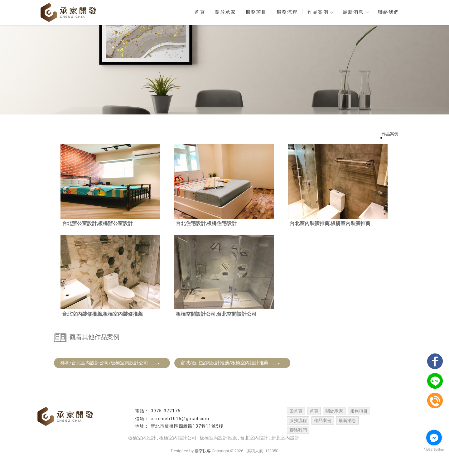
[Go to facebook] (434, 437)
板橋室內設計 (142, 438)
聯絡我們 (388, 12)
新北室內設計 (285, 438)
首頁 (200, 12)
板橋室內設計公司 (177, 438)
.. (245, 451)
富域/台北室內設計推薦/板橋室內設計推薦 (231, 363)
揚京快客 (203, 451)
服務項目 (256, 12)
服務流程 (287, 12)
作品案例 (320, 12)
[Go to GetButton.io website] (434, 450)
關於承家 (225, 12)
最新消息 (355, 12)
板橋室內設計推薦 (218, 438)
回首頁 (295, 411)
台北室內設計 (254, 438)
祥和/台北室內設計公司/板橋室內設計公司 (110, 363)
